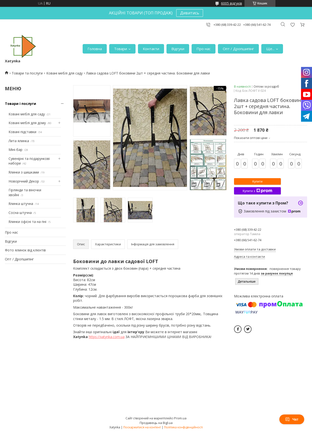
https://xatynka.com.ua (107, 336)
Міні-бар (15, 149)
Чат (291, 419)
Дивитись (189, 13)
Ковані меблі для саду (64, 73)
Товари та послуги (27, 73)
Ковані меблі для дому (27, 122)
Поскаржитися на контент (142, 427)
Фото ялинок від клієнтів (25, 250)
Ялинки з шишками (24, 172)
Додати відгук (292, 25)
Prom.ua (180, 418)
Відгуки (177, 48)
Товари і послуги (20, 103)
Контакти (151, 48)
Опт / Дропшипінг (238, 48)
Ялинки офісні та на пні (27, 221)
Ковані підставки (22, 131)
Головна (95, 48)
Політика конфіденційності (183, 427)
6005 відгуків (231, 3)
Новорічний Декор (24, 181)
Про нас (203, 48)
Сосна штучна (20, 212)
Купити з (257, 191)
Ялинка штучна (21, 203)
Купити (257, 181)
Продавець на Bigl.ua (156, 423)
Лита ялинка (19, 140)
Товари (120, 48)
